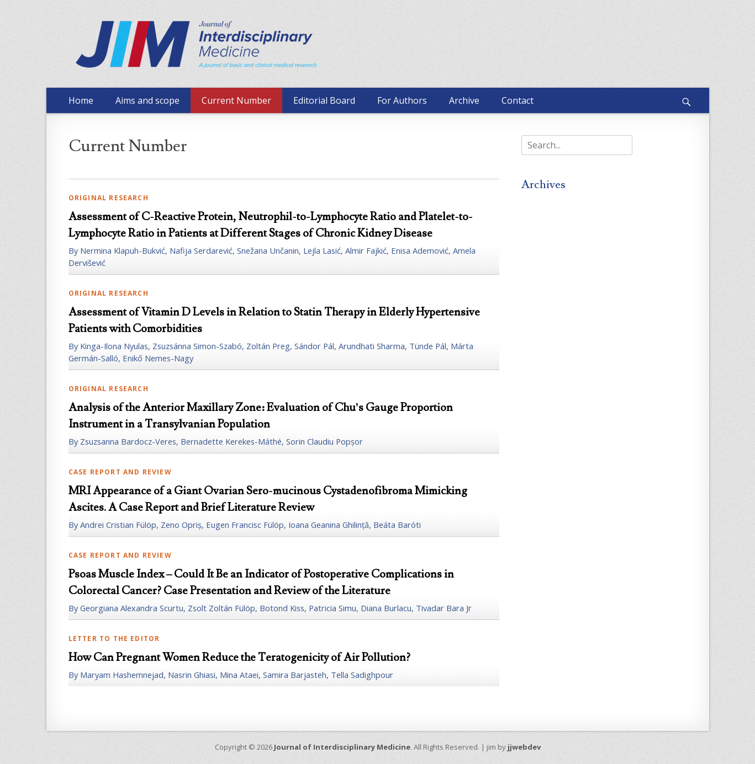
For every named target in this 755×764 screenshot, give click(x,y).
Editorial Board (324, 100)
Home (80, 100)
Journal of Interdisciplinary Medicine (342, 747)
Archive (464, 100)
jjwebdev (524, 747)
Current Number (236, 100)
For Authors (402, 100)
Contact (517, 100)
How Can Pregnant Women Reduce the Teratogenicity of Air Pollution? (239, 657)
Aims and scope (147, 100)
